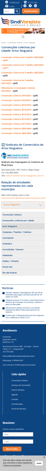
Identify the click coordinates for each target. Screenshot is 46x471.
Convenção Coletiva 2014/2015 (16, 109)
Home (3, 43)
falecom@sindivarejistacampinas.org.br (19, 356)
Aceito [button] (39, 463)
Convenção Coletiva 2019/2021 (16, 95)
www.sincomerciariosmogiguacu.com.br (25, 175)
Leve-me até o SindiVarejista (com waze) (19, 365)
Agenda (15, 394)
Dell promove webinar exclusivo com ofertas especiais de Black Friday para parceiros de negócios (22, 310)
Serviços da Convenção (21, 385)
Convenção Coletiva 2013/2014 (16, 114)
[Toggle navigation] (23, 36)
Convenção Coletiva (15, 43)
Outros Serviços (18, 390)
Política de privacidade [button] (12, 465)
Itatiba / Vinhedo (11, 261)
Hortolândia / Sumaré (13, 249)
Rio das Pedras (10, 272)
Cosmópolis (8, 238)
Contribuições (17, 404)
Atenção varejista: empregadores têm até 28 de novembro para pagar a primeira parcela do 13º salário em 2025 (23, 295)
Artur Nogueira (10, 226)
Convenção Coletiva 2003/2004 (16, 128)
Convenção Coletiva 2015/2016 (16, 105)
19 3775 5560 (32, 2)
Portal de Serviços (19, 409)
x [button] (44, 457)
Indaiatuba (7, 255)
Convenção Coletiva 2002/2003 (16, 133)
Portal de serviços (30, 11)
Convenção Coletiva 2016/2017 (16, 100)
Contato (11, 6)
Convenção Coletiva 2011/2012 (16, 123)
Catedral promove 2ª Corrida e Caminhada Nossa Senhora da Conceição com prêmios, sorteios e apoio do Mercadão (24, 302)
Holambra (7, 243)
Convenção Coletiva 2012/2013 (16, 119)
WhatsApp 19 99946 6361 (13, 360)
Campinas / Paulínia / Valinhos (17, 232)
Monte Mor (8, 267)
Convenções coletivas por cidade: (18, 220)
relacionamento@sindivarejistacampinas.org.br (23, 198)
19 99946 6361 (14, 2)
